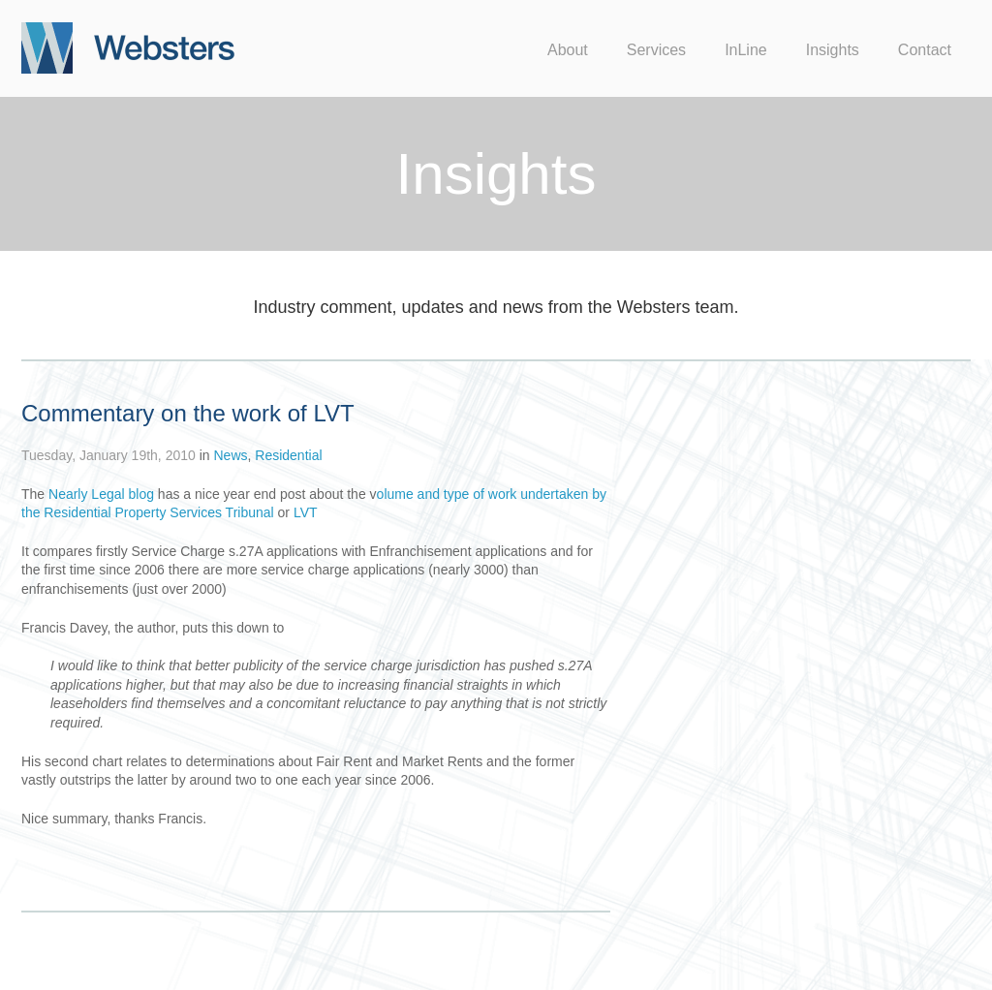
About (567, 50)
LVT (304, 512)
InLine (746, 50)
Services (656, 50)
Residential (288, 455)
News (230, 455)
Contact (924, 50)
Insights (832, 50)
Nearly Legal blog (101, 494)
